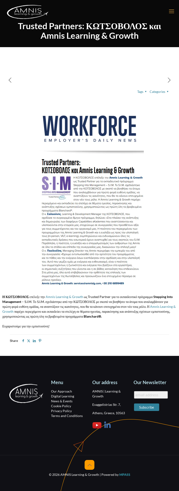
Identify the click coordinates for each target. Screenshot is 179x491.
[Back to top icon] (89, 465)
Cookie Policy (61, 406)
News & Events (61, 401)
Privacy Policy (61, 411)
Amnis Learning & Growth (64, 297)
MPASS (124, 475)
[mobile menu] (172, 11)
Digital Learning (62, 396)
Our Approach (61, 391)
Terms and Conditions (67, 416)
